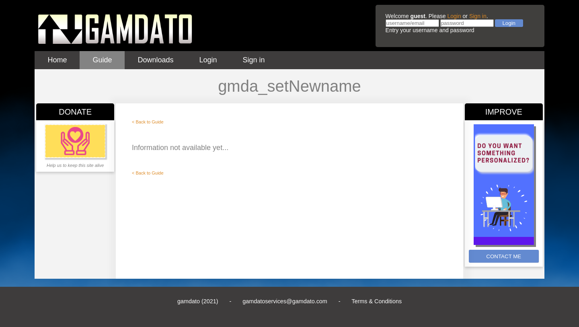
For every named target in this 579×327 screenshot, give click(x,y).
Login (454, 16)
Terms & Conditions (376, 301)
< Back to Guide (148, 121)
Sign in (478, 16)
